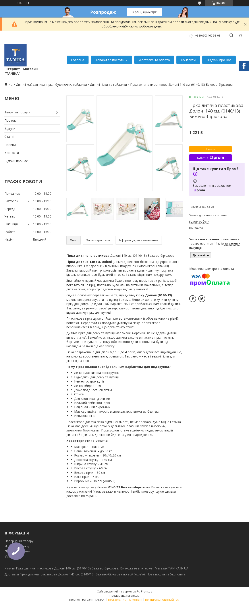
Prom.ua (146, 591)
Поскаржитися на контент (125, 600)
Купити (210, 149)
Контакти (188, 60)
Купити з (210, 158)
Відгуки (9, 128)
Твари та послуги (17, 112)
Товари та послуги (109, 60)
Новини (10, 145)
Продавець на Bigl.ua (124, 596)
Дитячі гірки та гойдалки (108, 84)
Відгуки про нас (219, 60)
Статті (9, 136)
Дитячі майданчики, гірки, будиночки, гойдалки (51, 84)
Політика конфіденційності (162, 600)
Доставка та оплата (154, 60)
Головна (77, 60)
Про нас (10, 120)
